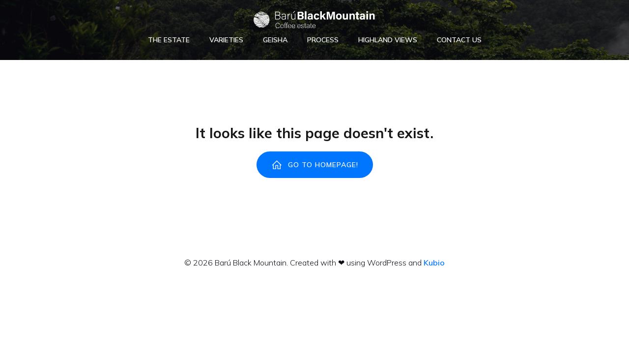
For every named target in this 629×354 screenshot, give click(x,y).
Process (323, 39)
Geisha (275, 39)
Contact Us (459, 39)
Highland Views (387, 39)
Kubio (434, 262)
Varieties (226, 39)
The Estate (169, 39)
